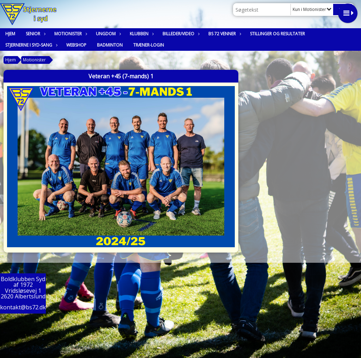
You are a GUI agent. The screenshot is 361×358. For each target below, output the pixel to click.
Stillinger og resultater (277, 34)
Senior (35, 34)
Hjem (10, 34)
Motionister (69, 34)
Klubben (141, 34)
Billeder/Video (180, 34)
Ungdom (107, 34)
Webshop (76, 45)
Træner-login (148, 45)
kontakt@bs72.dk (23, 307)
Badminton (110, 45)
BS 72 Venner (223, 34)
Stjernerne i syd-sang (30, 45)
